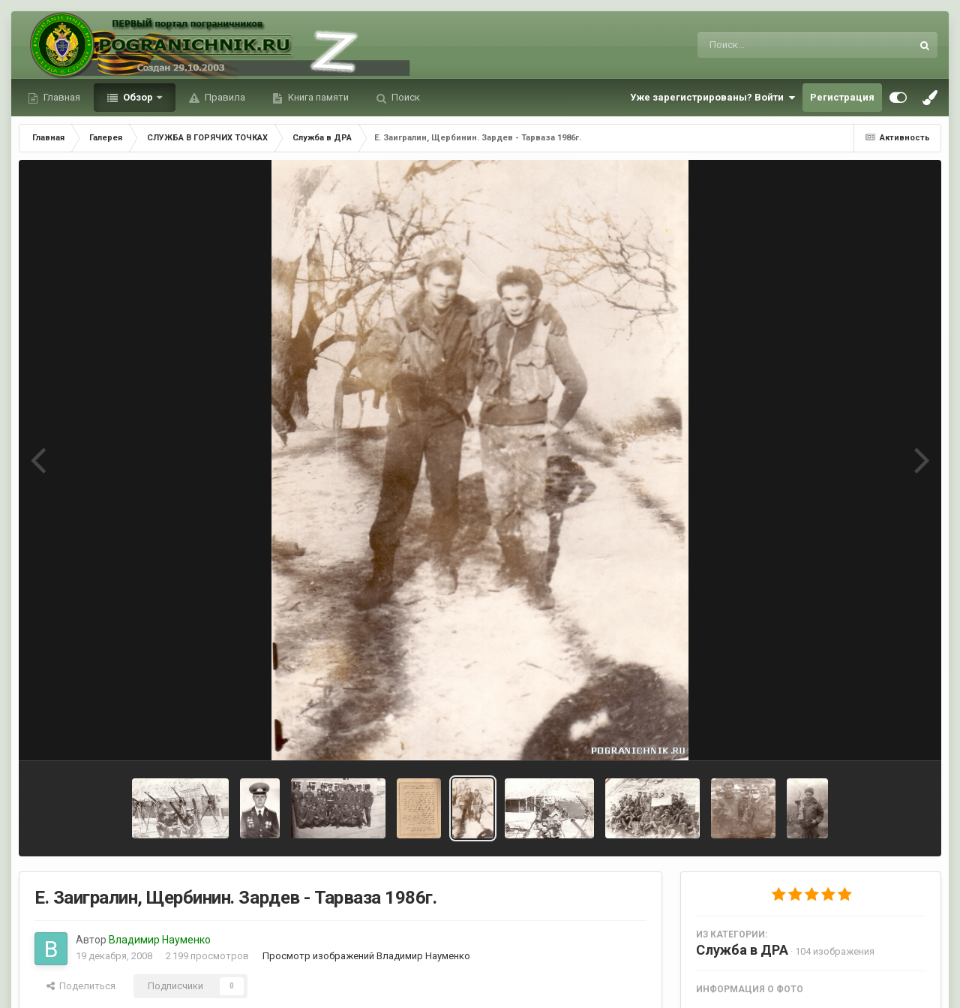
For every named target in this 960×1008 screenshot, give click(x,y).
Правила (223, 97)
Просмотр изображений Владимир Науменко (366, 955)
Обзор (138, 97)
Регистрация (842, 97)
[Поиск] (777, 45)
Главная (60, 97)
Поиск (404, 97)
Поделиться (81, 985)
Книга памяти (317, 97)
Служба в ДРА (742, 950)
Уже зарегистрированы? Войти (712, 97)
